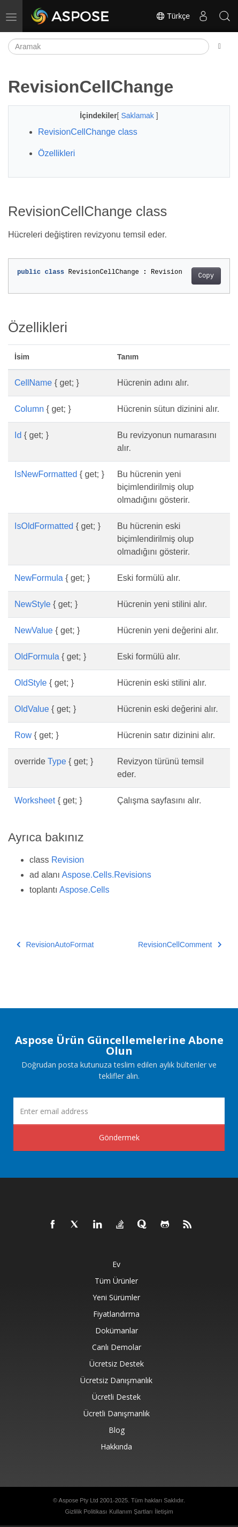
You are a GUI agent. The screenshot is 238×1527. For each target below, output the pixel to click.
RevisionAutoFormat (55, 944)
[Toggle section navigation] (219, 46)
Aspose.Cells (84, 889)
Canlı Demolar (116, 1347)
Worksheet (34, 800)
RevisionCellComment (179, 944)
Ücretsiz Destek (116, 1364)
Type (57, 761)
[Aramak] (108, 47)
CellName (33, 382)
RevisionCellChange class (87, 131)
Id (17, 435)
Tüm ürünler (116, 1281)
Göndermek (119, 1137)
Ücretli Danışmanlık (116, 1413)
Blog (117, 1430)
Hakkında (116, 1446)
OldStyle (30, 682)
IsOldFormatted (43, 526)
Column (29, 408)
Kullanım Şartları (130, 1511)
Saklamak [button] (138, 115)
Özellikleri (56, 153)
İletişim (164, 1511)
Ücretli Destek (116, 1397)
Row (23, 735)
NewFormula (38, 577)
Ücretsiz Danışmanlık (116, 1380)
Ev (116, 1264)
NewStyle (32, 604)
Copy (206, 276)
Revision (67, 859)
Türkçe (173, 16)
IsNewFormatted (45, 474)
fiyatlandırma (116, 1314)
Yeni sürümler (116, 1297)
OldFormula (36, 656)
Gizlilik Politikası (86, 1511)
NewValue (33, 630)
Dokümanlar (116, 1330)
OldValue (31, 708)
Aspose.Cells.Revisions (106, 874)
